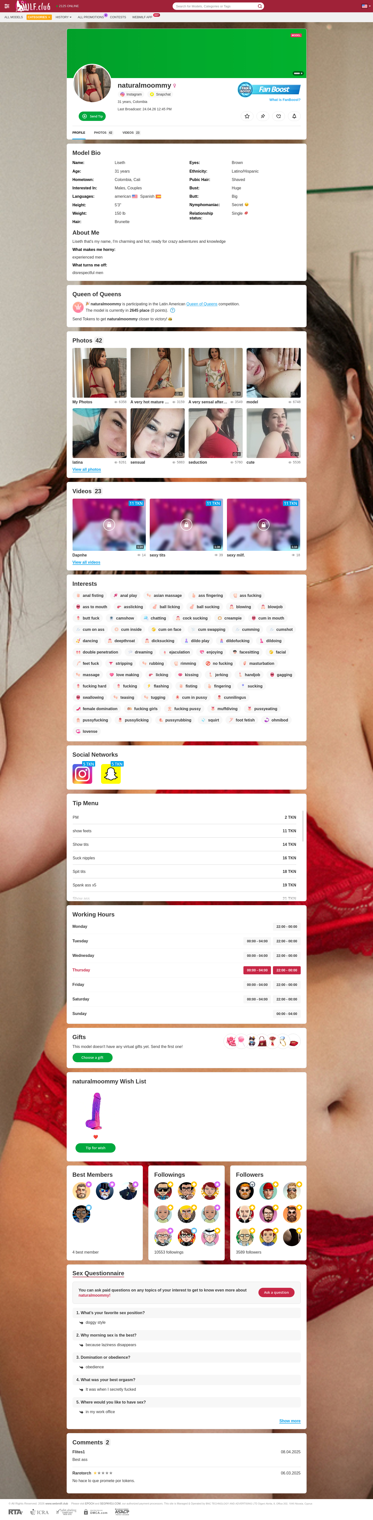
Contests (118, 17)
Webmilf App (143, 17)
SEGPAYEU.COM (110, 1503)
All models (13, 17)
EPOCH (89, 1503)
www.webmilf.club (56, 1503)
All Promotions (92, 17)
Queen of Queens (201, 304)
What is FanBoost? (285, 100)
